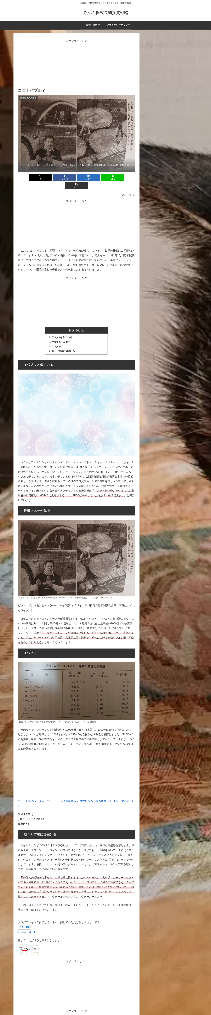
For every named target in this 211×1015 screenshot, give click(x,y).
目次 (72, 322)
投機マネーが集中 (61, 334)
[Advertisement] (76, 63)
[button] (116, 177)
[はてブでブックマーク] (76, 177)
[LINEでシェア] (96, 177)
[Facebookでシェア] (56, 177)
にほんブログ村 (27, 924)
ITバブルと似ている (62, 329)
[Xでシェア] (37, 177)
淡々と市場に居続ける (63, 343)
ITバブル (57, 339)
